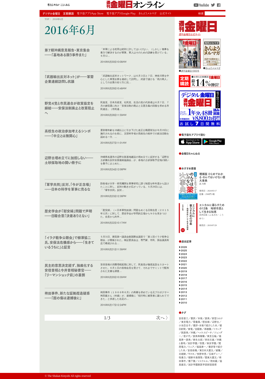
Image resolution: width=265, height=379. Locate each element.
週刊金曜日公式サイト (198, 32)
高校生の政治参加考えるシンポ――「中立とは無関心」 (68, 133)
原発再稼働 (199, 336)
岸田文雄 (209, 339)
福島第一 (201, 347)
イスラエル (203, 361)
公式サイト (165, 13)
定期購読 (68, 13)
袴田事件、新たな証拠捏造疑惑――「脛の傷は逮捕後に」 (67, 295)
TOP (47, 19)
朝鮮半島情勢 (195, 357)
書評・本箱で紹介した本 (205, 325)
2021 (184, 264)
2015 (184, 285)
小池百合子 (185, 325)
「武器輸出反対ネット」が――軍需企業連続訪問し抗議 (69, 79)
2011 (184, 299)
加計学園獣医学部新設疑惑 (202, 364)
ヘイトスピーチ (205, 332)
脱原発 (184, 332)
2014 (184, 288)
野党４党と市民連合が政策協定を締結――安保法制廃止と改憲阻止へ (69, 107)
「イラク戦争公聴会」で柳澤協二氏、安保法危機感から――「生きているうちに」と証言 (69, 242)
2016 (184, 281)
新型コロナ (217, 318)
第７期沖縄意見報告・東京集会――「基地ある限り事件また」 (67, 52)
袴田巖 (213, 361)
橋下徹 (191, 361)
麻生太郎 (197, 339)
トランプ (217, 329)
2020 (184, 267)
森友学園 (211, 343)
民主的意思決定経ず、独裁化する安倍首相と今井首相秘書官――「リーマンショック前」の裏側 (69, 270)
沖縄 (193, 332)
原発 (207, 318)
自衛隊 (198, 329)
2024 (184, 253)
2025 (184, 250)
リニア (191, 347)
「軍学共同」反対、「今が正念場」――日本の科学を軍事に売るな (68, 187)
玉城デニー (214, 354)
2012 (184, 295)
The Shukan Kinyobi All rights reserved (69, 375)
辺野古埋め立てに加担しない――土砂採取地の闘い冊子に (69, 160)
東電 (190, 329)
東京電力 (186, 322)
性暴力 (182, 357)
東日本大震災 (206, 350)
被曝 (218, 350)
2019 (184, 271)
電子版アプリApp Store (90, 13)
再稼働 (207, 329)
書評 (193, 318)
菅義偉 (196, 322)
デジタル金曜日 (51, 13)
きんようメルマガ (147, 13)
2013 (184, 292)
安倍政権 (192, 350)
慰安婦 (206, 322)
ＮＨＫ (191, 354)
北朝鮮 (182, 354)
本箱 (200, 318)
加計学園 (192, 343)
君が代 (186, 336)
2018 (184, 274)
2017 (184, 278)
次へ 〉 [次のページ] (162, 317)
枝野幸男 (201, 354)
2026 (184, 247)
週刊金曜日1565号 (190, 70)
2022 (184, 260)
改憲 (202, 343)
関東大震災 (211, 357)
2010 (184, 302)
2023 (184, 257)
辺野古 (215, 322)
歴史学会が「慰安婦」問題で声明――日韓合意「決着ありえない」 (68, 213)
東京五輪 (211, 336)
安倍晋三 (183, 318)
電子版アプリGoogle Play (121, 13)
